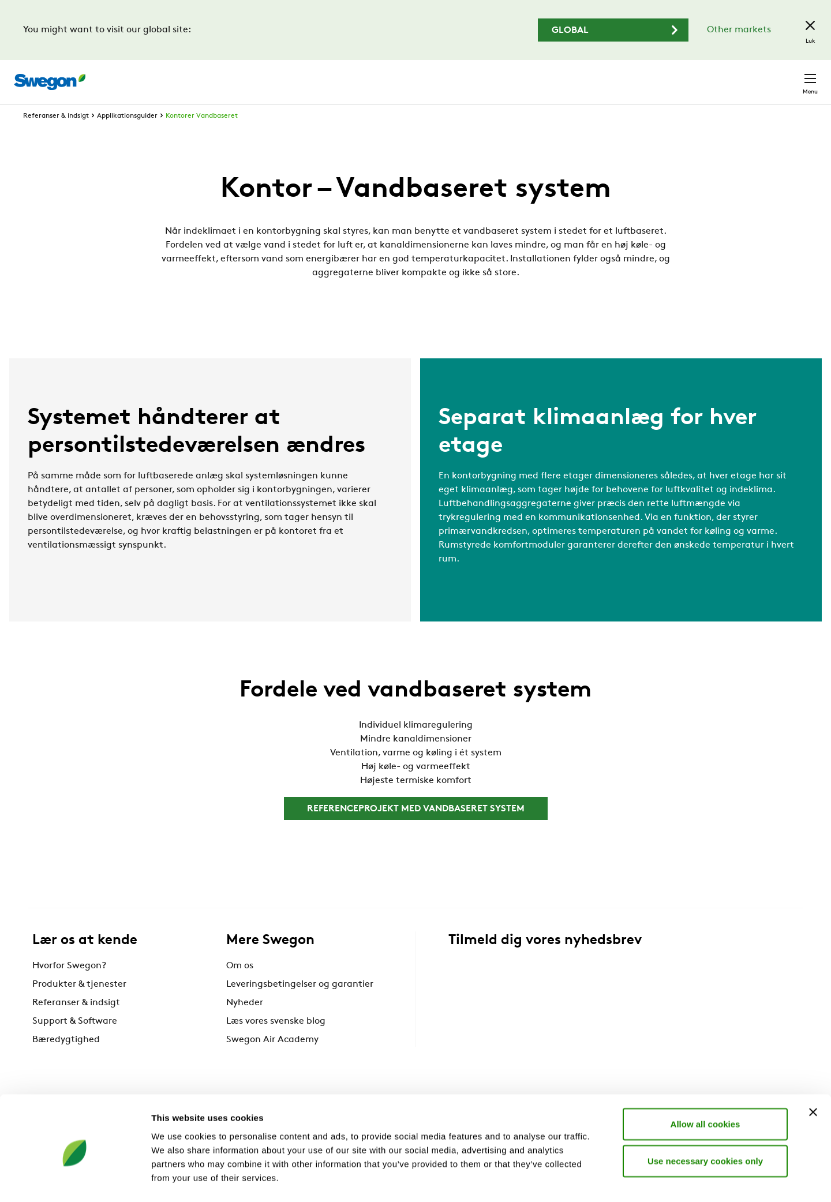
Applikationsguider (127, 137)
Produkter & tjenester (79, 1005)
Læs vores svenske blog (275, 1042)
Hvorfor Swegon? (69, 987)
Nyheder (244, 1024)
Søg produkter (514, 76)
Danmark (729, 76)
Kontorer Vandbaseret (202, 137)
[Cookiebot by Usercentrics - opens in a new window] (74, 1179)
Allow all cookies (705, 1079)
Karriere (674, 76)
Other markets (739, 30)
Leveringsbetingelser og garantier (299, 1005)
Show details (605, 1179)
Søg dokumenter (604, 76)
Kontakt (789, 76)
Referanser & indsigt (56, 137)
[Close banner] (813, 1067)
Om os (239, 987)
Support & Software (74, 1042)
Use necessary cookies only (705, 1116)
